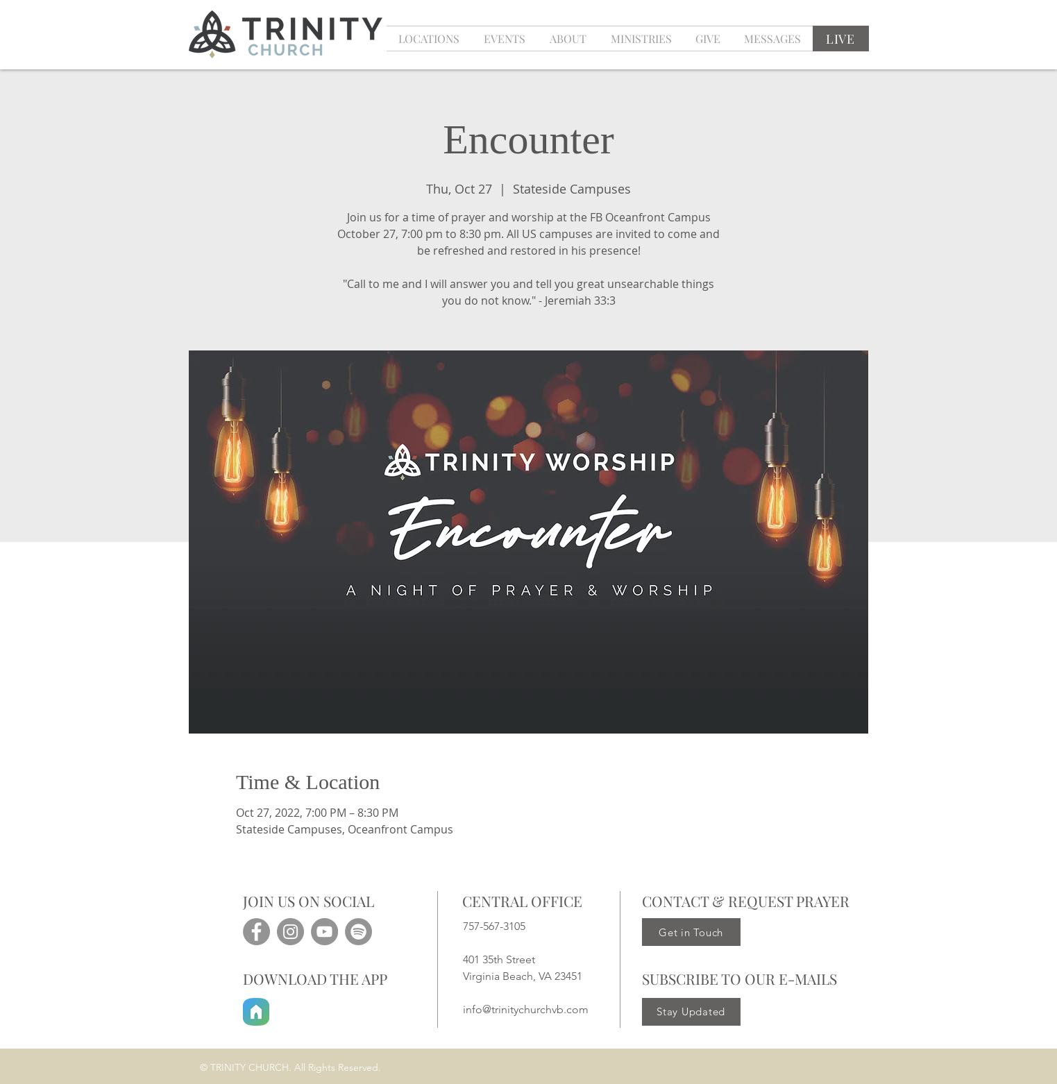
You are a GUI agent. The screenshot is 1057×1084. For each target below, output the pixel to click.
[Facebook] (256, 931)
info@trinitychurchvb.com (526, 1009)
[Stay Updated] (691, 1012)
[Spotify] (358, 931)
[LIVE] (841, 38)
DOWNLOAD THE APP (315, 978)
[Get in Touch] (691, 932)
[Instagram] (290, 931)
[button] (505, 38)
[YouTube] (324, 931)
